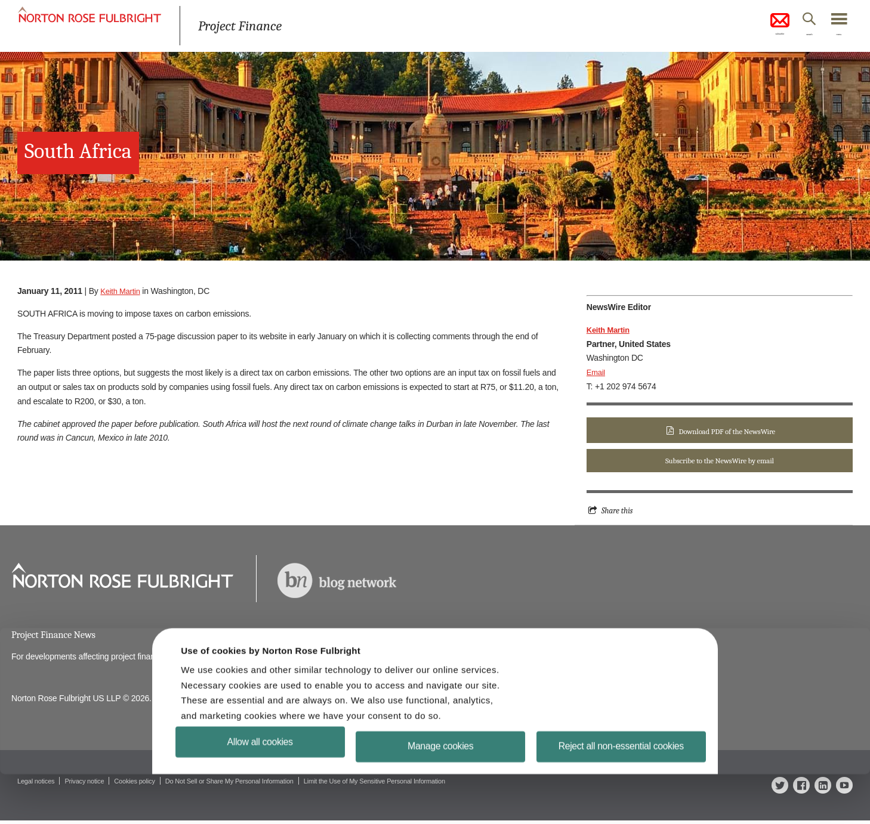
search (793, 37)
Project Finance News (57, 637)
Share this (618, 512)
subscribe (751, 26)
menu (834, 37)
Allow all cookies (260, 791)
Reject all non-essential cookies (621, 796)
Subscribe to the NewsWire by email (720, 462)
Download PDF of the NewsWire (726, 431)
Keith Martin (121, 291)
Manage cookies (441, 796)
